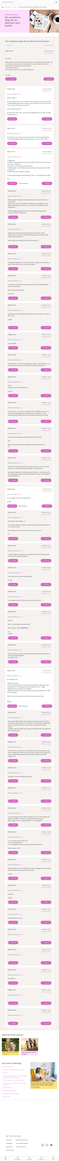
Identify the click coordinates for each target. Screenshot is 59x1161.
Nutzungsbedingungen (22, 1143)
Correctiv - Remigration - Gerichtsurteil (14, 1069)
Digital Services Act (21, 1146)
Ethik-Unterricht (8, 1087)
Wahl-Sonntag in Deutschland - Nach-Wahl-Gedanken (15, 1084)
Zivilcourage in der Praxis (10, 1090)
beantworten (12, 79)
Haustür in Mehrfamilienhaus (11, 1093)
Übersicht (9, 45)
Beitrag (19, 94)
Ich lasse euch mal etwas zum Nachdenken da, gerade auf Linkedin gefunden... (16, 1076)
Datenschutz (9, 1146)
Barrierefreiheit (10, 1150)
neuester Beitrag (49, 45)
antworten (13, 119)
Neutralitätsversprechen (22, 1140)
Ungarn (6, 1073)
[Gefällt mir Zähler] (48, 79)
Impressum (9, 1140)
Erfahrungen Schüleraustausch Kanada (14, 1080)
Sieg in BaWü (7, 1097)
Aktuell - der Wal (8, 1066)
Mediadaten (9, 1143)
